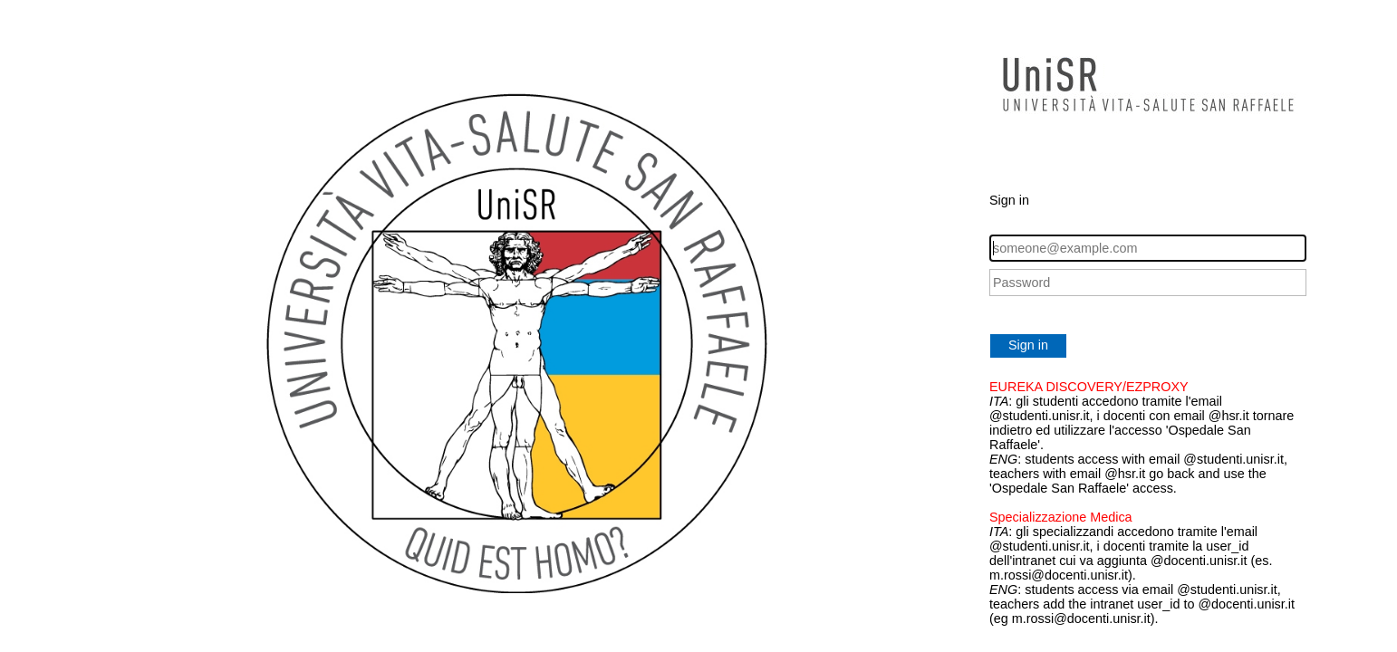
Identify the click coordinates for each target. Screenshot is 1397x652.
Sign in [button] (1028, 345)
